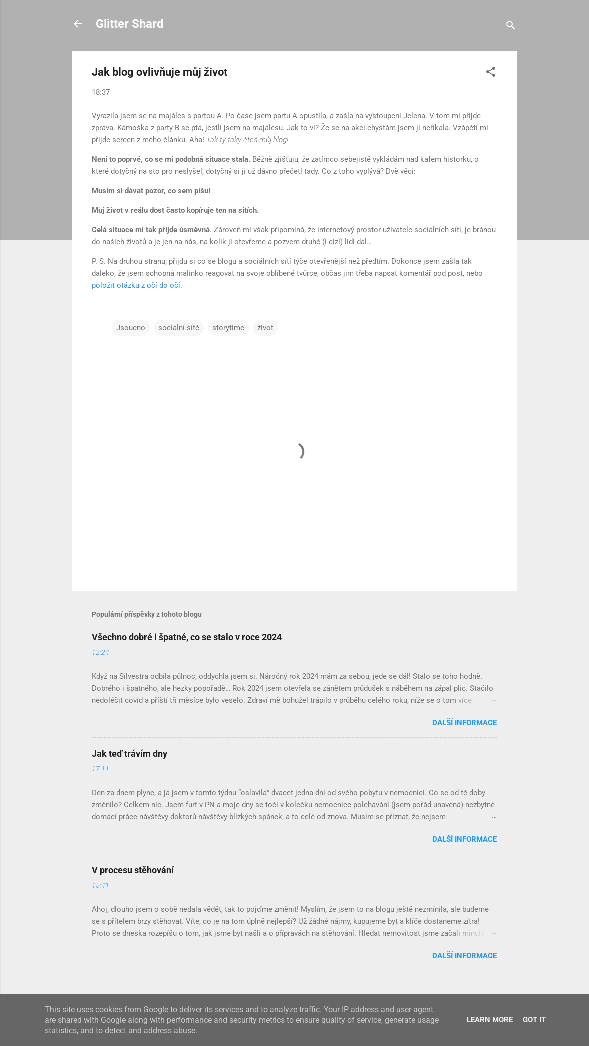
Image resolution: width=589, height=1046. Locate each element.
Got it (534, 1020)
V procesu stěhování (133, 870)
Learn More (490, 1020)
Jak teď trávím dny (130, 753)
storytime (228, 328)
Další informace (464, 723)
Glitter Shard (130, 24)
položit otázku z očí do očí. (137, 285)
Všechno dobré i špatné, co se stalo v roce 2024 (187, 637)
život (266, 328)
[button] (491, 74)
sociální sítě (179, 328)
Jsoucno (131, 328)
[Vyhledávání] (511, 27)
